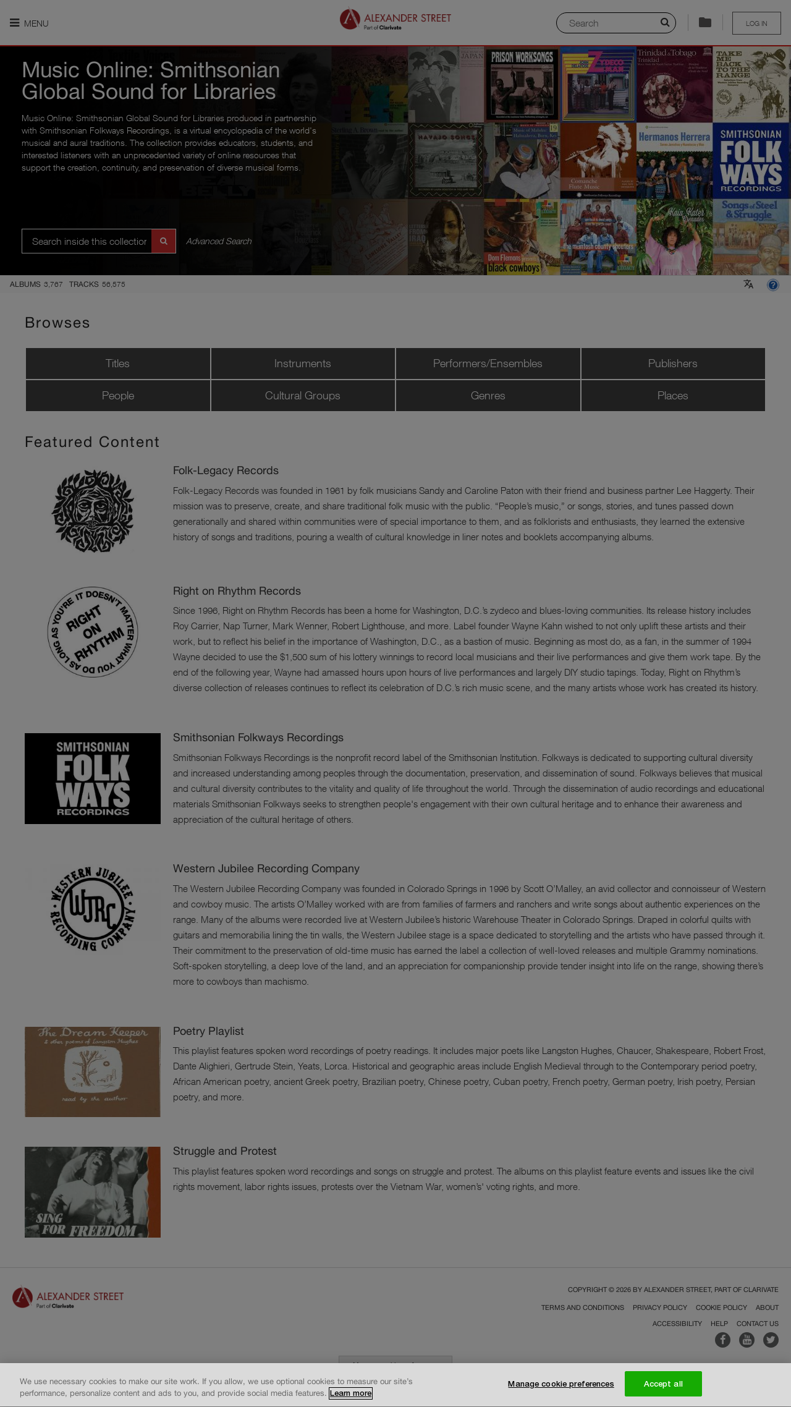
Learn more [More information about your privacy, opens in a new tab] (350, 1395)
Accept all (663, 1385)
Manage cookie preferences (561, 1385)
